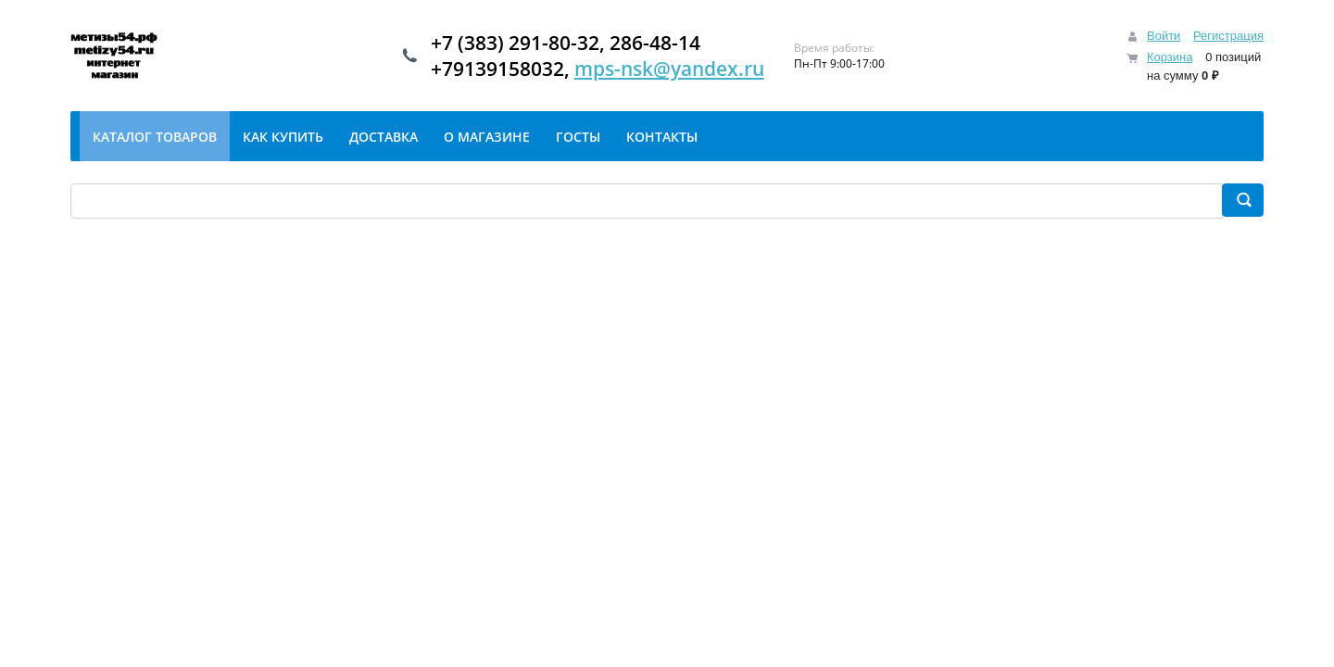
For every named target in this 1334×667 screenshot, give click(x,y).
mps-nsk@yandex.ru (669, 69)
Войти (1163, 36)
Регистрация (1228, 36)
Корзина (1170, 57)
